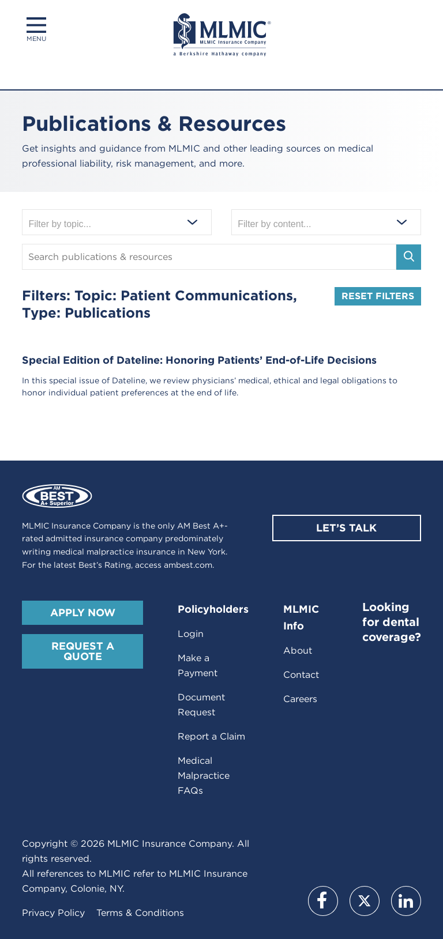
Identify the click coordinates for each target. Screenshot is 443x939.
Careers (300, 698)
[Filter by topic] (116, 223)
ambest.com (188, 565)
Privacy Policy (53, 912)
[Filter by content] (326, 223)
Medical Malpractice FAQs (204, 775)
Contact (301, 674)
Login (191, 633)
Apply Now (82, 612)
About (297, 650)
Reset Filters (377, 296)
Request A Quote (82, 651)
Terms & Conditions (140, 912)
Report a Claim (211, 736)
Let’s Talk (346, 528)
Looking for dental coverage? (391, 622)
